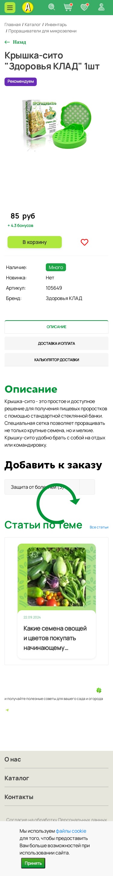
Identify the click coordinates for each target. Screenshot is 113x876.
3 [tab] (62, 206)
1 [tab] (52, 206)
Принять (33, 863)
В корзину (34, 242)
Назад (19, 42)
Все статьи (99, 527)
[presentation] (56, 327)
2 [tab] (57, 206)
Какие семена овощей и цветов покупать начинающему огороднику (55, 638)
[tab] (56, 327)
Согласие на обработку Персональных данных (56, 820)
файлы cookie (71, 831)
